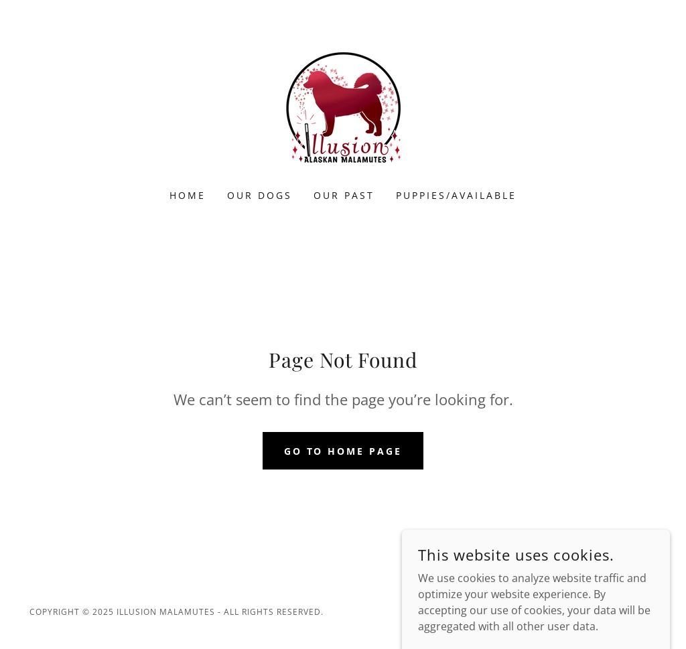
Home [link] (187, 195)
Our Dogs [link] (259, 195)
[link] (343, 103)
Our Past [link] (344, 195)
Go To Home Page (343, 451)
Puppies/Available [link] (456, 195)
